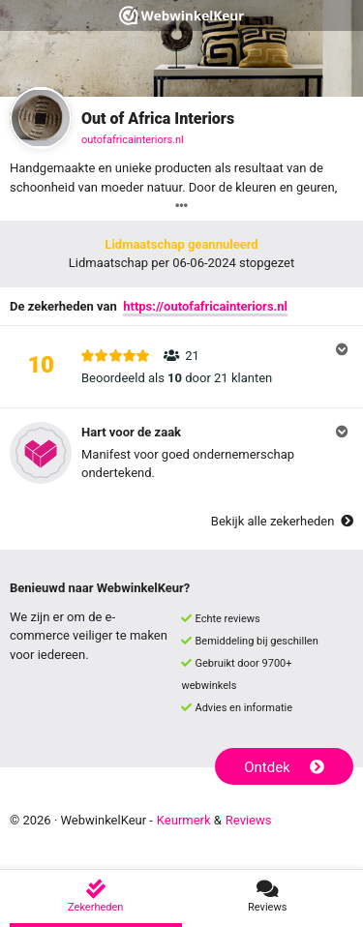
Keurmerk (184, 820)
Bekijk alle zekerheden (282, 521)
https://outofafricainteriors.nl (205, 306)
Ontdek (284, 767)
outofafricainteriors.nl (132, 140)
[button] (181, 366)
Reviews (249, 820)
